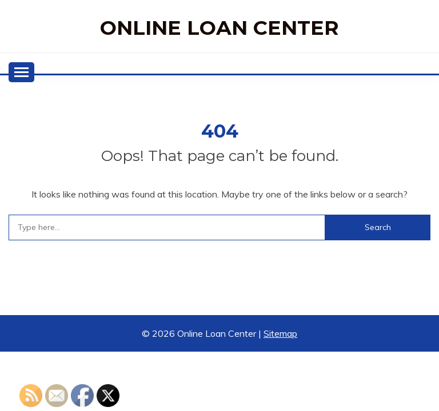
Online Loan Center (219, 27)
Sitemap (280, 333)
